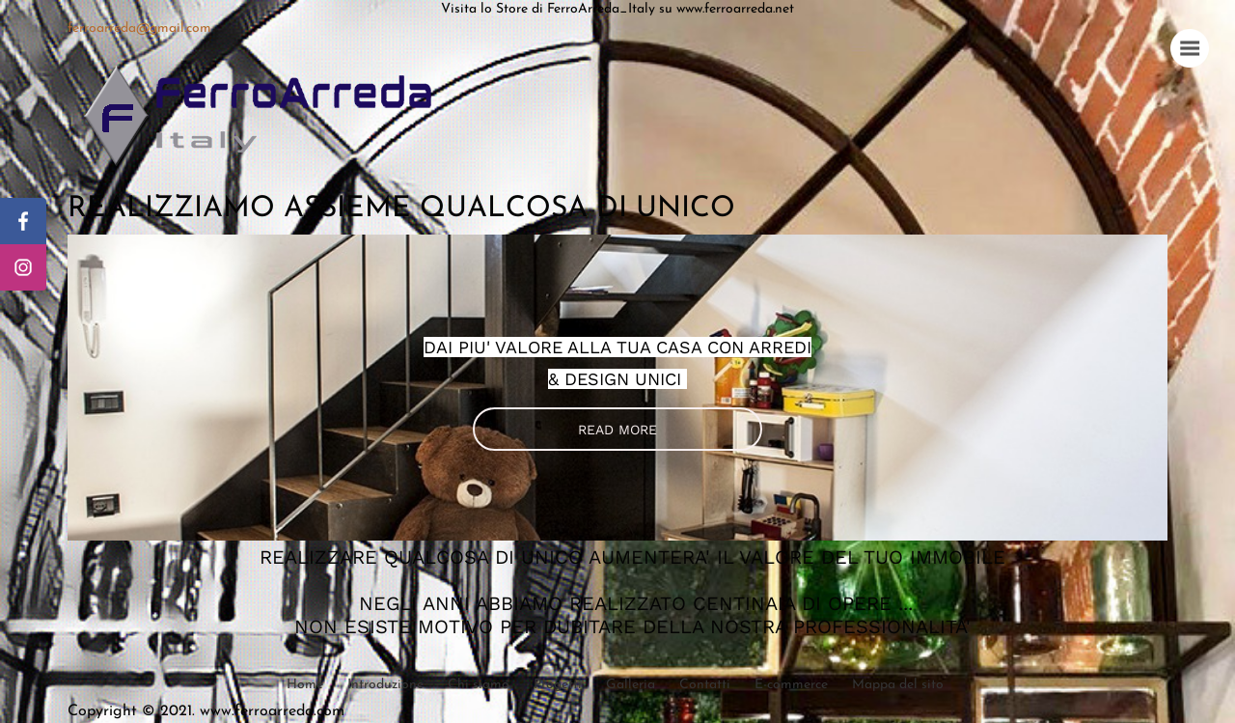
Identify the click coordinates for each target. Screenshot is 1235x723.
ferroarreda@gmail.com (139, 28)
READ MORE (617, 429)
